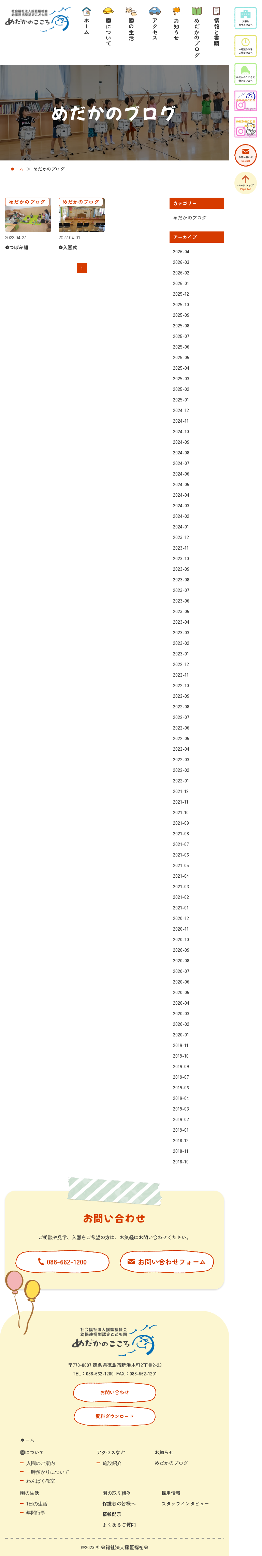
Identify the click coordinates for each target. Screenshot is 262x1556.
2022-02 (181, 769)
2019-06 (181, 1087)
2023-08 (181, 579)
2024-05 (181, 484)
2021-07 (181, 843)
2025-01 (181, 399)
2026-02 (181, 272)
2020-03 (181, 1013)
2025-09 (181, 314)
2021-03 (181, 886)
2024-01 (181, 526)
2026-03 (181, 261)
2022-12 (181, 664)
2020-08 (181, 960)
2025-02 (181, 388)
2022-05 (181, 738)
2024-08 (181, 452)
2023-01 (181, 653)
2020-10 (181, 939)
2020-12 (181, 918)
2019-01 (181, 1129)
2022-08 (181, 706)
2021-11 (180, 801)
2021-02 (181, 896)
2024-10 (181, 431)
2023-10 (181, 558)
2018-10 (181, 1161)
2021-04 (181, 875)
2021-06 (181, 854)
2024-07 (181, 462)
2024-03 (181, 505)
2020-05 (181, 992)
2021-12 (181, 791)
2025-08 (181, 325)
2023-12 (181, 537)
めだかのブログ (189, 217)
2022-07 (181, 716)
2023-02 (181, 642)
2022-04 (181, 748)
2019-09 (181, 1066)
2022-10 (181, 685)
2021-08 (181, 833)
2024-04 (181, 494)
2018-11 (180, 1150)
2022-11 (181, 674)
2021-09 (181, 822)
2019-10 (181, 1055)
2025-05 (181, 357)
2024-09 (181, 441)
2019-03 (181, 1108)
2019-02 (181, 1119)
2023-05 (181, 611)
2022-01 (181, 780)
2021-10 (181, 812)
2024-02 (181, 515)
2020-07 (181, 970)
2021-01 (181, 907)
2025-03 (181, 378)
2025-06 (181, 346)
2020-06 (181, 981)
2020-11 (181, 928)
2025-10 (181, 304)
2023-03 (181, 632)
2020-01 (181, 1034)
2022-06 (181, 727)
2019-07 (181, 1076)
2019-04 (181, 1097)
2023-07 (181, 589)
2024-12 (181, 410)
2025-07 (181, 336)
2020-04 (181, 1002)
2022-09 (181, 695)
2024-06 (181, 473)
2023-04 (181, 621)
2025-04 (181, 367)
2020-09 (181, 949)
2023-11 (181, 547)
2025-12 (181, 293)
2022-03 (181, 759)
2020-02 (181, 1023)
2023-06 (181, 600)
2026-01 (181, 283)
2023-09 (181, 568)
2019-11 (180, 1045)
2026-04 (181, 251)
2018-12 (181, 1140)
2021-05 (181, 865)
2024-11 (181, 420)
